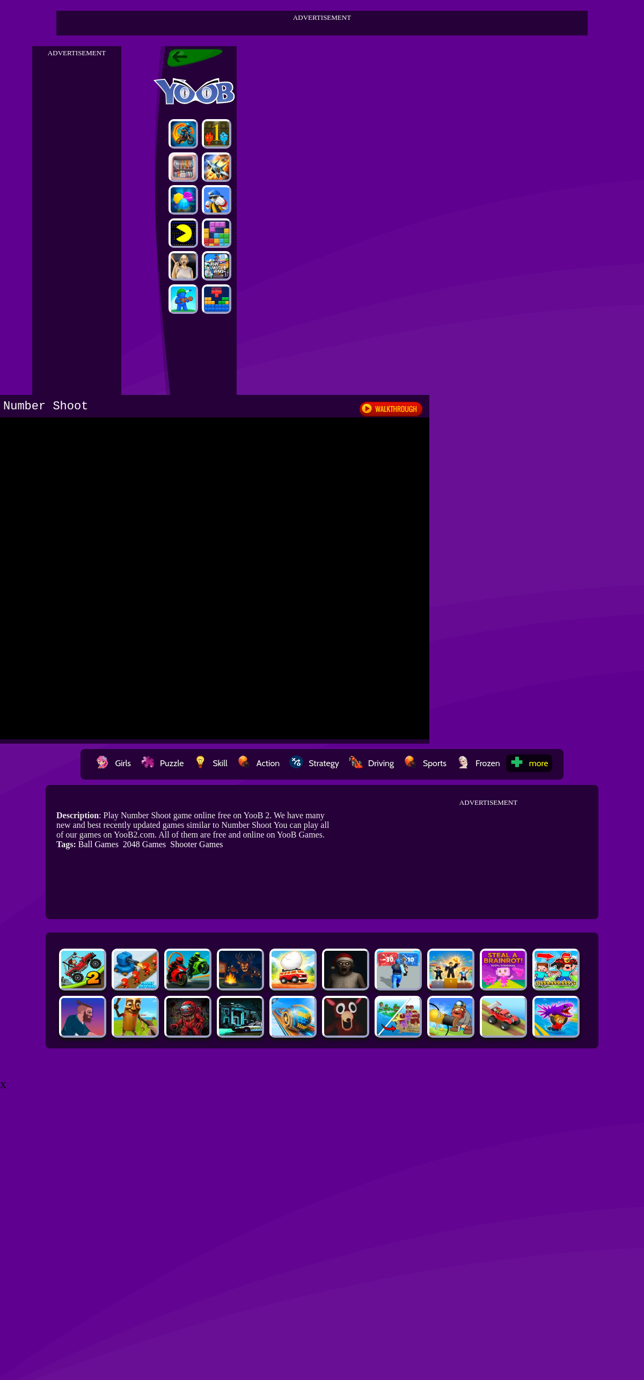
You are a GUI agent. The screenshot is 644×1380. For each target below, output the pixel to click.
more (529, 763)
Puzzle (162, 763)
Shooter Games (196, 844)
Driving (371, 763)
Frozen (478, 763)
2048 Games (144, 844)
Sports (425, 763)
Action (258, 763)
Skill (210, 763)
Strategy (314, 763)
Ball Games (98, 844)
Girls (113, 763)
